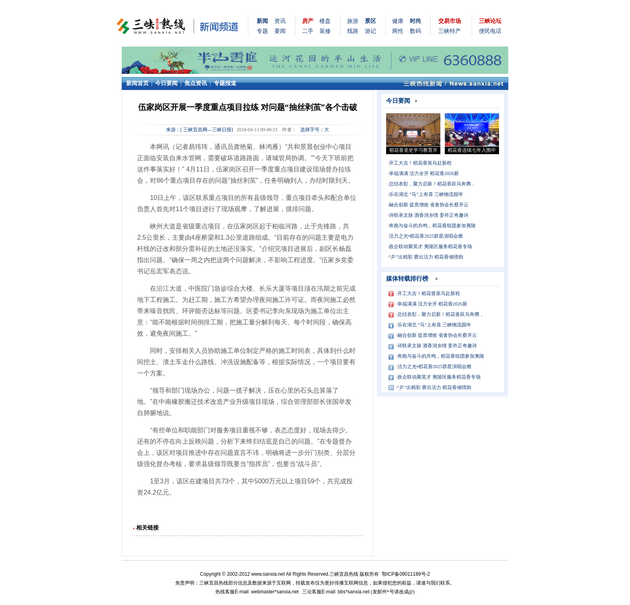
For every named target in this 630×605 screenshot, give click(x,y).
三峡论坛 (490, 21)
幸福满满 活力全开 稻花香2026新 (424, 173)
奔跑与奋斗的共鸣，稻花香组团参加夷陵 (432, 225)
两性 (397, 31)
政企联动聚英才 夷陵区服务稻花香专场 (430, 246)
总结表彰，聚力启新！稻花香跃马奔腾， (432, 184)
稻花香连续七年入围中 (472, 150)
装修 (325, 31)
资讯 (280, 21)
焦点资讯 (195, 83)
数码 (415, 31)
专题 (262, 31)
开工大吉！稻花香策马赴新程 (420, 163)
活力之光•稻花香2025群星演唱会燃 (426, 236)
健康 (397, 21)
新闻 (262, 21)
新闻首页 (137, 83)
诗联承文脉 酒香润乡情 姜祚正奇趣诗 (428, 215)
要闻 (280, 31)
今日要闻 (166, 83)
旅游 (352, 21)
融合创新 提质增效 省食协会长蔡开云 (428, 205)
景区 (370, 21)
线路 (352, 31)
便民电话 (490, 31)
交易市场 (449, 21)
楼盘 (325, 21)
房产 (307, 21)
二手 (307, 31)
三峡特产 (449, 31)
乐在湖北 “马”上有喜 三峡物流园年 (426, 194)
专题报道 (225, 83)
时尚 (415, 21)
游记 (370, 31)
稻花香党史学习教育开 (413, 150)
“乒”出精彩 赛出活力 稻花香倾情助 (426, 257)
